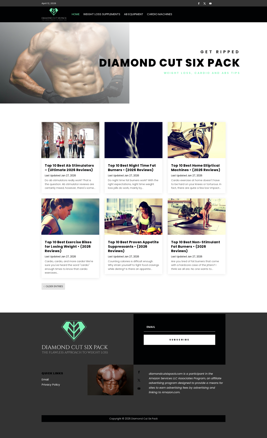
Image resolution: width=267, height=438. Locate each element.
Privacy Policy (51, 385)
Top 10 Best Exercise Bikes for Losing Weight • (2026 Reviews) (68, 246)
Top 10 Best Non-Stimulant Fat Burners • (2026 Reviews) (195, 246)
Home (76, 14)
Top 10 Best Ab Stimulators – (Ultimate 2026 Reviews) (69, 167)
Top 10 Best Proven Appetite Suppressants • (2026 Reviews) (133, 246)
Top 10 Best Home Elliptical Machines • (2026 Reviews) (195, 167)
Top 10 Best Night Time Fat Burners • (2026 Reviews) (132, 167)
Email (45, 379)
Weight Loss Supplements (101, 14)
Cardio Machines (159, 14)
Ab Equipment (133, 14)
